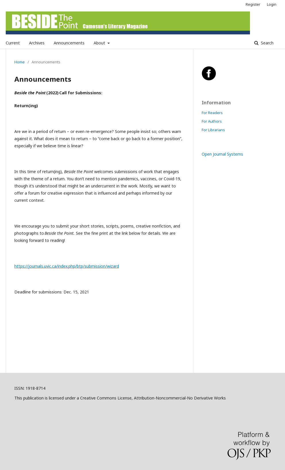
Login (271, 4)
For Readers (212, 112)
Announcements (69, 43)
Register (253, 4)
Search (267, 43)
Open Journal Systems (222, 154)
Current (13, 43)
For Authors (212, 121)
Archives (37, 43)
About (100, 43)
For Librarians (213, 129)
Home (19, 61)
